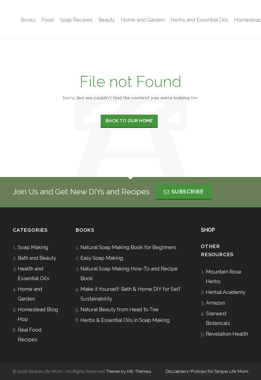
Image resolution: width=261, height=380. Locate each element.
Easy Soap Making (102, 258)
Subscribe (183, 192)
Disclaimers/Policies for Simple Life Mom (206, 371)
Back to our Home (129, 120)
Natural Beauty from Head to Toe (120, 309)
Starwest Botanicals (218, 318)
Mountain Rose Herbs (223, 276)
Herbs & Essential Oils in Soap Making (125, 320)
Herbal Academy (225, 292)
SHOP (208, 230)
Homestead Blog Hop (38, 314)
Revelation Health (227, 334)
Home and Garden (30, 294)
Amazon (215, 303)
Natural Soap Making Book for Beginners (128, 247)
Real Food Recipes (30, 335)
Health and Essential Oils (33, 273)
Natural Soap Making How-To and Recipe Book (129, 273)
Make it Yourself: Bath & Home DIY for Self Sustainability (130, 294)
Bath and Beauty (37, 258)
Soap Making (33, 247)
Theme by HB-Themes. (129, 371)
